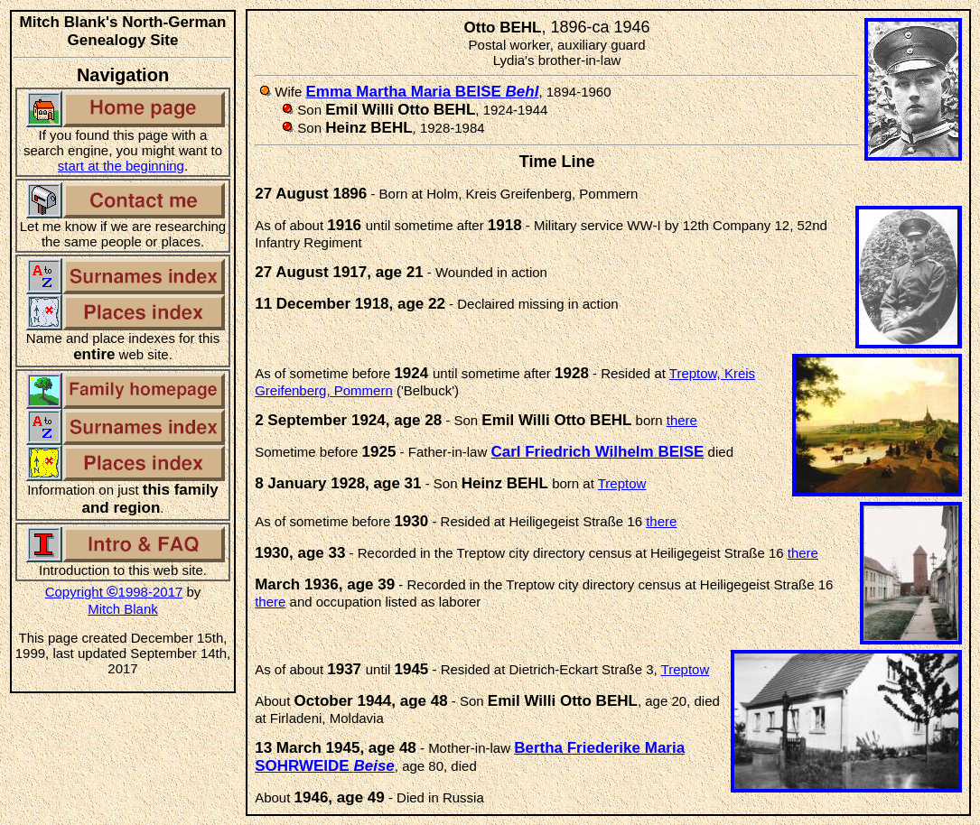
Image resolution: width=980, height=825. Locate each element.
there (682, 420)
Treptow (622, 483)
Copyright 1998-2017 (114, 591)
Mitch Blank (123, 608)
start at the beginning (121, 165)
